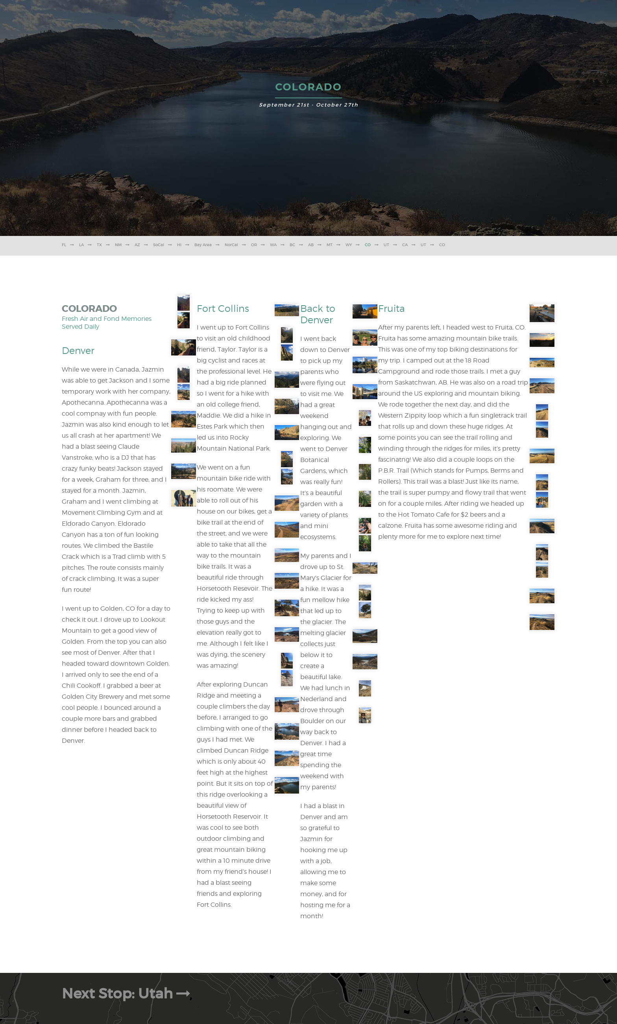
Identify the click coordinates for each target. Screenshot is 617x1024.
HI (179, 244)
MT (330, 244)
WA (273, 244)
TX (99, 244)
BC (292, 244)
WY (348, 244)
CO (368, 244)
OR (254, 244)
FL (64, 244)
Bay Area (203, 244)
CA (405, 244)
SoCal (158, 244)
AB (311, 244)
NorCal (231, 244)
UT (386, 244)
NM (118, 244)
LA (81, 244)
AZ (137, 244)
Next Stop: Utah (128, 993)
